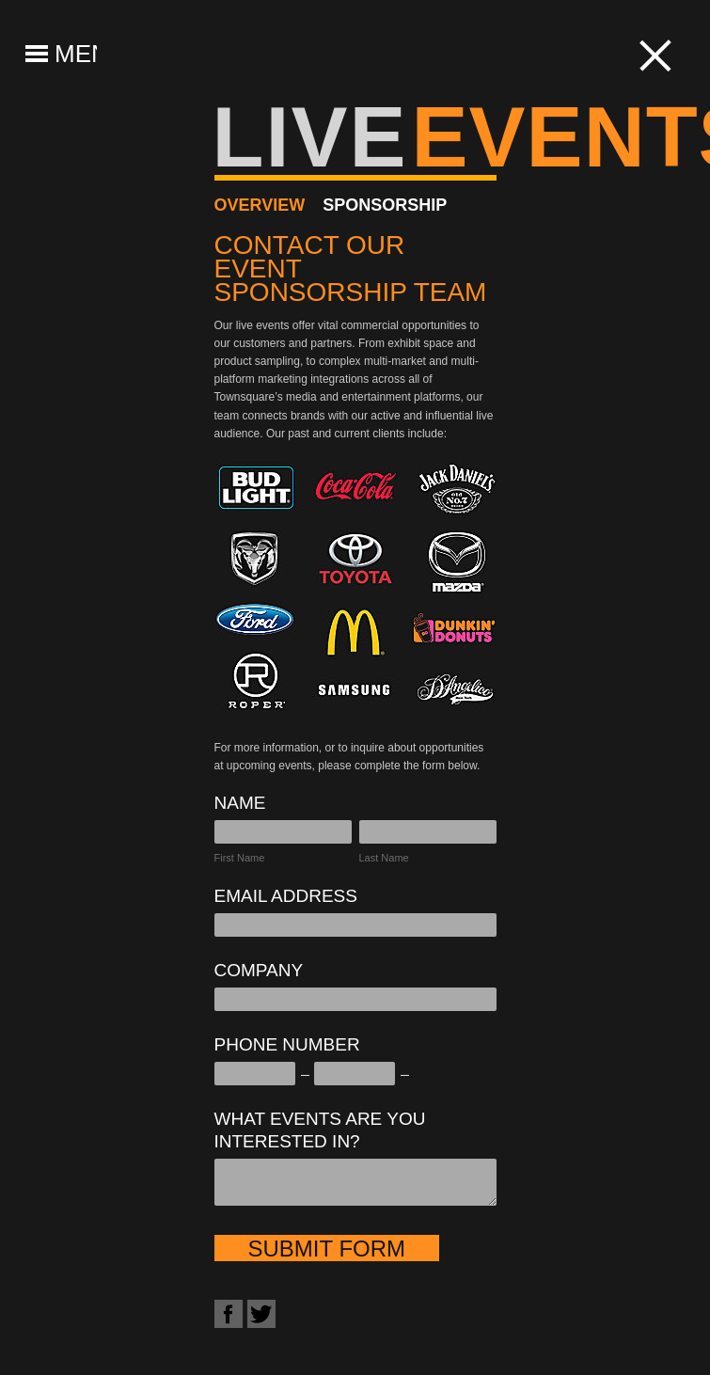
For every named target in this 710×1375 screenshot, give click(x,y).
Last (369, 857)
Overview (260, 205)
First (224, 857)
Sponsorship (385, 205)
